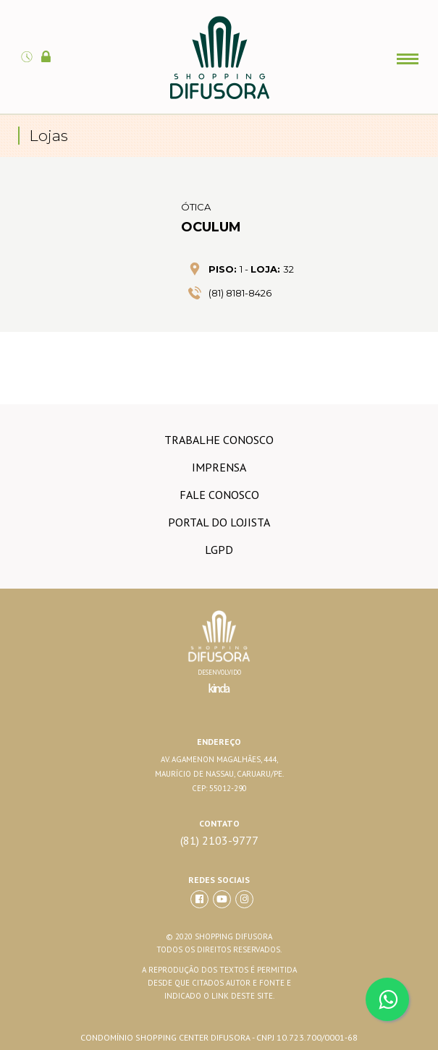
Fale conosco (219, 494)
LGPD (219, 549)
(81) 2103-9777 (219, 841)
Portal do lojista (219, 522)
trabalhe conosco (219, 439)
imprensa (219, 467)
